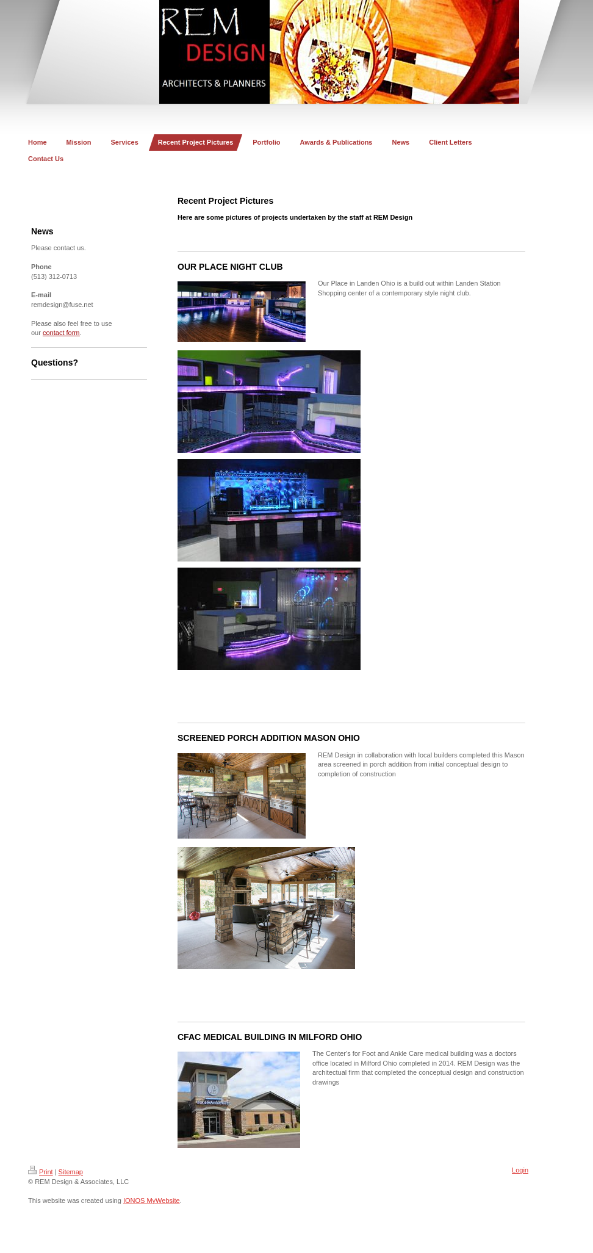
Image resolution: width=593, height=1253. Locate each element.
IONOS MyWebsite (151, 1200)
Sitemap (71, 1171)
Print (40, 1171)
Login (520, 1170)
